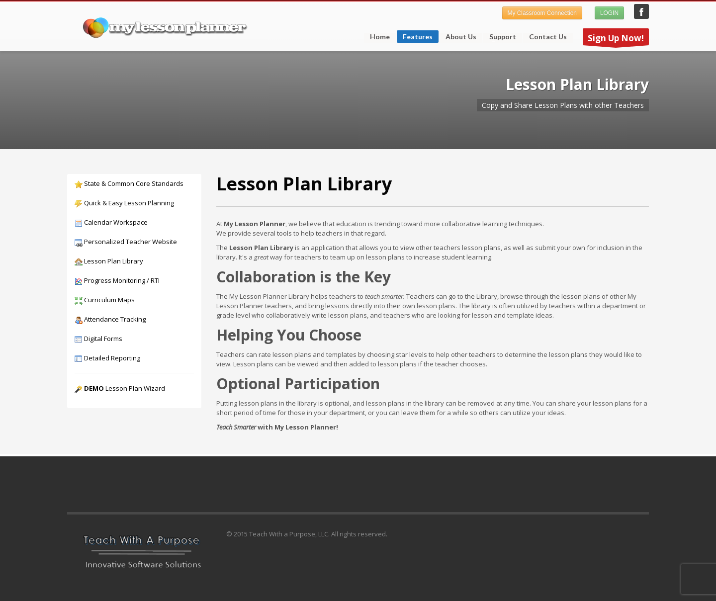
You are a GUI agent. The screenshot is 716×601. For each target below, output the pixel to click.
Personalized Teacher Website (126, 241)
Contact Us (548, 36)
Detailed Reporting (107, 357)
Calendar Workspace (111, 222)
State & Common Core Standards (129, 183)
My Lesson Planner (641, 11)
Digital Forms (98, 338)
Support (499, 36)
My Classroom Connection (542, 12)
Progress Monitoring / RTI (117, 280)
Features (415, 37)
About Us (461, 36)
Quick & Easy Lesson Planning (124, 202)
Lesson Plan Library (109, 261)
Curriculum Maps (105, 299)
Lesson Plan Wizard (120, 388)
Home (380, 36)
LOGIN (609, 12)
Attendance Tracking (110, 319)
